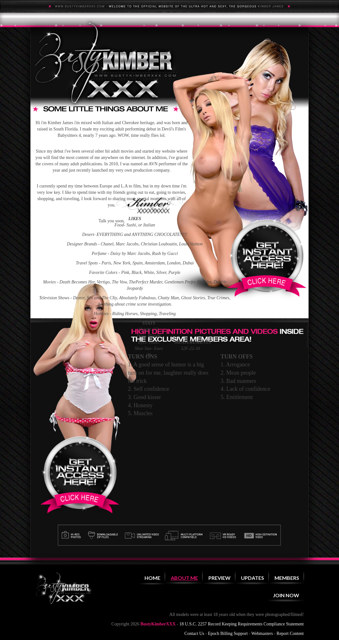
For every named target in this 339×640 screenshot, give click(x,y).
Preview (219, 578)
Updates (252, 578)
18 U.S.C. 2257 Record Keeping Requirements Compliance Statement (241, 624)
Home (152, 578)
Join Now (286, 595)
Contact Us (194, 633)
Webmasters (262, 633)
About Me (184, 578)
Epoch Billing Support (228, 633)
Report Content (290, 633)
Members (286, 578)
